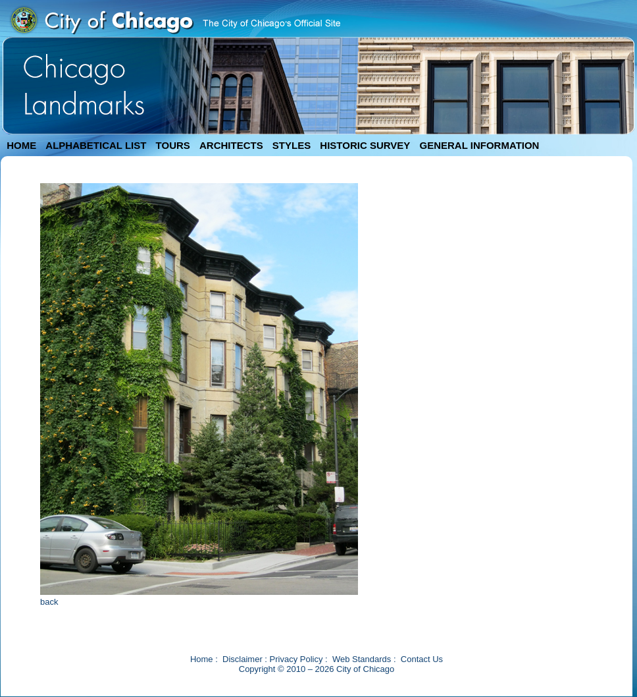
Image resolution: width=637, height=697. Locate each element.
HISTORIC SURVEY (365, 145)
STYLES (291, 145)
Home (201, 659)
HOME (21, 145)
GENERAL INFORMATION (480, 145)
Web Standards (361, 659)
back (49, 602)
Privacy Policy (296, 659)
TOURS (173, 145)
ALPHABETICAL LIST (95, 145)
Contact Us (422, 659)
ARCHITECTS (231, 145)
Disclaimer (242, 659)
